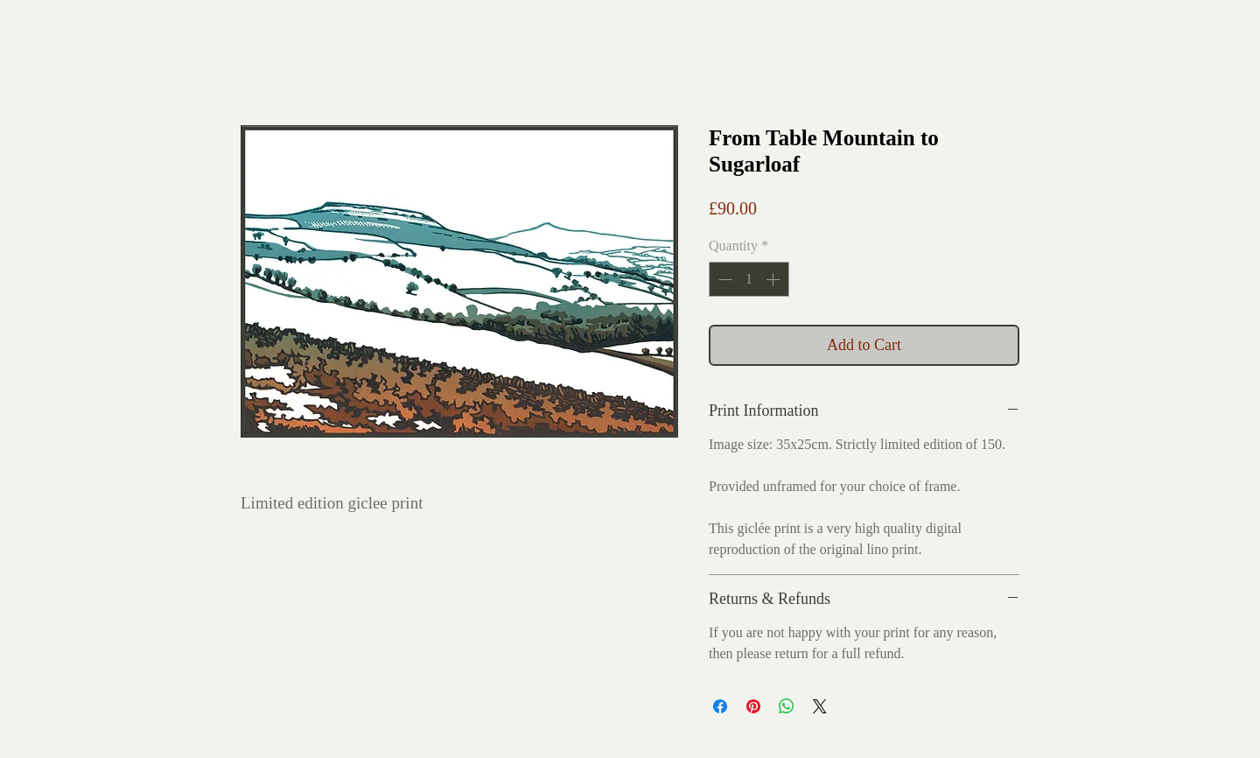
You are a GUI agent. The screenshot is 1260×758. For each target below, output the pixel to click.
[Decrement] (723, 279)
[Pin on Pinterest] (753, 706)
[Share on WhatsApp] (786, 706)
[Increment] (774, 279)
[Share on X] (819, 706)
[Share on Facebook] (720, 706)
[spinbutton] (749, 279)
